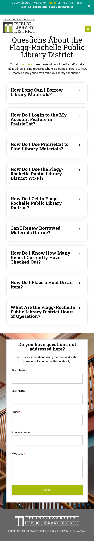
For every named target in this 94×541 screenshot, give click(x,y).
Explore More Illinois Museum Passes (53, 7)
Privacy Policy (79, 531)
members (26, 64)
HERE (53, 2)
